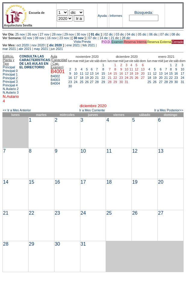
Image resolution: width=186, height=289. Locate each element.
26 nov (32, 34)
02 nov (27, 38)
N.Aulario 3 (11, 92)
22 (103, 77)
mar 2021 (9, 49)
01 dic (95, 34)
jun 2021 (57, 49)
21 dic (115, 38)
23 (70, 82)
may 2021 (41, 49)
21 (97, 77)
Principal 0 (10, 71)
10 (75, 73)
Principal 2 (10, 78)
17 (75, 77)
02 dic (108, 34)
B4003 (55, 80)
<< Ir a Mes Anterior (17, 110)
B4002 (55, 76)
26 (87, 82)
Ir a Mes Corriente (92, 110)
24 (75, 82)
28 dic (126, 38)
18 (81, 77)
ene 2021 (73, 45)
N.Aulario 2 (11, 89)
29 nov (69, 34)
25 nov (20, 34)
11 (81, 73)
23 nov (64, 38)
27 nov (44, 34)
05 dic (142, 34)
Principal (9, 67)
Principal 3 (10, 81)
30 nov (81, 34)
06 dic (153, 34)
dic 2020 (55, 45)
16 (70, 77)
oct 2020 (23, 45)
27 (92, 82)
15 (103, 73)
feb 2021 (88, 45)
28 (97, 82)
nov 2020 (38, 45)
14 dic (103, 38)
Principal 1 (10, 74)
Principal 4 (10, 85)
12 (87, 73)
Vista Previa (46, 41)
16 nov (52, 38)
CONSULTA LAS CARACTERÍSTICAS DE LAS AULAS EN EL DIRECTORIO (34, 61)
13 (92, 73)
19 (87, 77)
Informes (116, 15)
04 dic (131, 34)
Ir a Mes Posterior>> (168, 110)
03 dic (120, 34)
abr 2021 (25, 49)
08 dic (176, 34)
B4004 (55, 83)
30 (70, 86)
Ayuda (102, 15)
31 (182, 82)
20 (92, 77)
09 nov (40, 38)
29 (103, 82)
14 (97, 73)
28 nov (57, 34)
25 (81, 82)
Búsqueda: (143, 12)
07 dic (164, 34)
